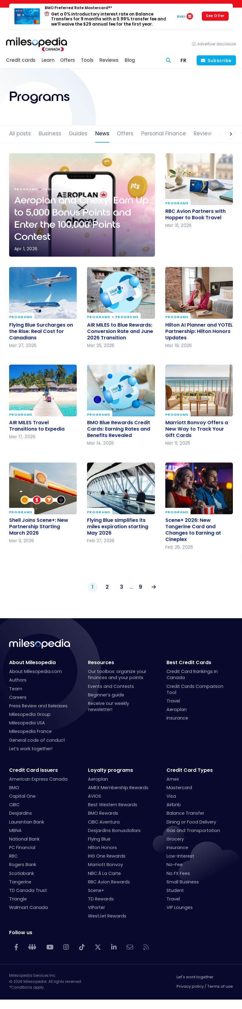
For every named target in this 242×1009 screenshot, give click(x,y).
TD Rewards (101, 899)
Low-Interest (180, 856)
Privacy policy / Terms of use (205, 986)
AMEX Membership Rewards (118, 788)
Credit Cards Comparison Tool (195, 689)
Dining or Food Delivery (191, 822)
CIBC (14, 805)
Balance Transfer (185, 813)
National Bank (24, 839)
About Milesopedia (32, 662)
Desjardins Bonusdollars (114, 830)
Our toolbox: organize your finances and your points (117, 674)
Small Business (183, 882)
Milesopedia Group (30, 714)
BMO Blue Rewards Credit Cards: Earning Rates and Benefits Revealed (118, 429)
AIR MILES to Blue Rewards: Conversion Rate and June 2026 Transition (120, 331)
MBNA (15, 830)
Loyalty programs (110, 770)
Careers (17, 697)
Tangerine (20, 882)
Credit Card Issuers (33, 770)
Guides (78, 133)
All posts (20, 133)
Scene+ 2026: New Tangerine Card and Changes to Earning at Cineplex (193, 530)
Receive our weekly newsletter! (108, 706)
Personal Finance (163, 133)
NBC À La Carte (104, 873)
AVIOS (94, 796)
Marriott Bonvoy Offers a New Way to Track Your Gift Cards (196, 429)
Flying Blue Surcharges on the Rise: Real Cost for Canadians (41, 331)
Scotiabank (21, 873)
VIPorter (96, 907)
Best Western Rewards (112, 805)
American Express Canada (38, 779)
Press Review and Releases (38, 706)
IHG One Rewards (106, 856)
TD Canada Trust (28, 890)
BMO (14, 788)
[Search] (168, 60)
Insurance (177, 718)
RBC (13, 856)
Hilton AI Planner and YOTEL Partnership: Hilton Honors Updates (199, 331)
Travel (173, 701)
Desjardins (20, 813)
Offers (125, 133)
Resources (101, 662)
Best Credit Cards (189, 662)
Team (15, 689)
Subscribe (220, 60)
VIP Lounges (180, 907)
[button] (224, 134)
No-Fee (175, 865)
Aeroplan (177, 709)
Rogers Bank (22, 865)
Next (152, 587)
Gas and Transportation (193, 830)
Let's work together (195, 977)
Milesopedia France (30, 731)
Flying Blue (99, 839)
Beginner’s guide (106, 695)
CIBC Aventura (104, 822)
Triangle (18, 899)
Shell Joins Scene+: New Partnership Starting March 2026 (38, 526)
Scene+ (96, 890)
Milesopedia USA (27, 723)
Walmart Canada (28, 907)
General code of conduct (37, 740)
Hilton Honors (102, 847)
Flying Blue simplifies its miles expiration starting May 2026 (117, 526)
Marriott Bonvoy (105, 865)
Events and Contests (111, 686)
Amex (173, 779)
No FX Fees (178, 873)
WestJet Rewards (107, 916)
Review (203, 133)
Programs (177, 203)
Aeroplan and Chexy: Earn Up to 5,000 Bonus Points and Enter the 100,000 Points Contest (82, 205)
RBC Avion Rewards (109, 882)
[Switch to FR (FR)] (183, 60)
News (102, 133)
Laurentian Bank (26, 822)
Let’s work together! (30, 749)
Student (175, 890)
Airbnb (174, 805)
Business (50, 133)
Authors (17, 680)
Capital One (22, 796)
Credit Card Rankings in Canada (192, 674)
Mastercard (179, 788)
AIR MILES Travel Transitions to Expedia (37, 425)
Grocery (175, 839)
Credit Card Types (190, 770)
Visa (171, 796)
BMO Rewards (103, 813)
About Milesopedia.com (35, 671)
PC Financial (22, 847)
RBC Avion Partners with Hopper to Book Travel (195, 214)
